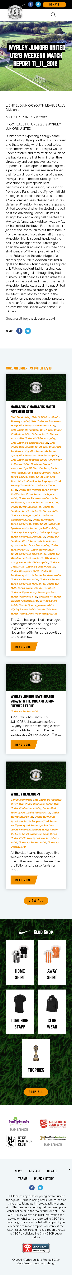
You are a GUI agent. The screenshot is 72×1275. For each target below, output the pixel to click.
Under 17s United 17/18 (24, 579)
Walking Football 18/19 (24, 600)
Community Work (21, 799)
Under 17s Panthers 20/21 (45, 575)
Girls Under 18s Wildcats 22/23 (29, 459)
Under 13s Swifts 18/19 (43, 528)
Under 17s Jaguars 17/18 (25, 571)
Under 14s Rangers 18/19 (34, 829)
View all (36, 900)
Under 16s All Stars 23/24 (34, 545)
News (18, 1171)
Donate (52, 1171)
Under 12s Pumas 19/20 (44, 511)
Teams (22, 1178)
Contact (35, 1171)
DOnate (54, 4)
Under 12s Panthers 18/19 (26, 506)
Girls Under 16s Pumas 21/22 (35, 804)
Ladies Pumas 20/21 (31, 476)
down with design (44, 1263)
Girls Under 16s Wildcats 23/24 (37, 438)
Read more (23, 647)
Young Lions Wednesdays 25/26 (38, 613)
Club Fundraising (20, 417)
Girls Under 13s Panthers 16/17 (29, 430)
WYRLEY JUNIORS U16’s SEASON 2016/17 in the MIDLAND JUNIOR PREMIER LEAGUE (32, 701)
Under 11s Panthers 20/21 (34, 498)
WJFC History (44, 1178)
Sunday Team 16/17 (22, 485)
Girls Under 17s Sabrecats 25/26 (29, 442)
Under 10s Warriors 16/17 (34, 489)
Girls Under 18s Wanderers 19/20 (38, 455)
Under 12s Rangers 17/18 (25, 515)
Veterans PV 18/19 (50, 596)
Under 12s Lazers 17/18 (44, 502)
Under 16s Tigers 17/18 (32, 553)
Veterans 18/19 (28, 596)
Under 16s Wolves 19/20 (33, 562)
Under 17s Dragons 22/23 (40, 566)
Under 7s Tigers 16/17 (23, 592)
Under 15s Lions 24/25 (32, 536)
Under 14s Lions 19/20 (24, 532)
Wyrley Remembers (25, 794)
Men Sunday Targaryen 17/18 (43, 481)
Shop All (36, 1092)
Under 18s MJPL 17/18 (32, 583)
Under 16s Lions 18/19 (43, 834)
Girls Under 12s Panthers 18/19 (37, 425)
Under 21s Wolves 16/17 (40, 588)
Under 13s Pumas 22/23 (33, 523)
